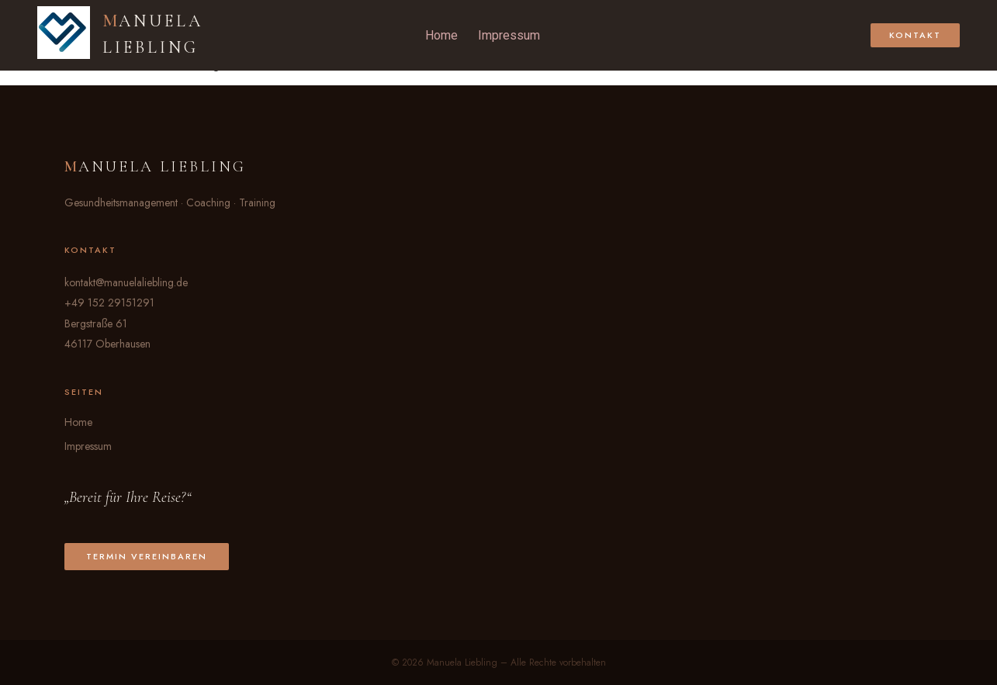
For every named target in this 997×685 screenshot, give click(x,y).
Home (441, 35)
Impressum (509, 35)
